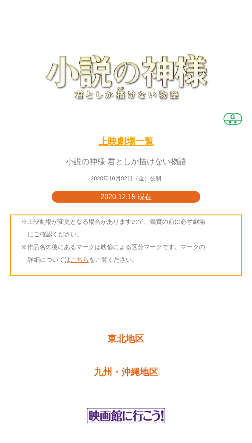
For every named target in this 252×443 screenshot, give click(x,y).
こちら (80, 259)
